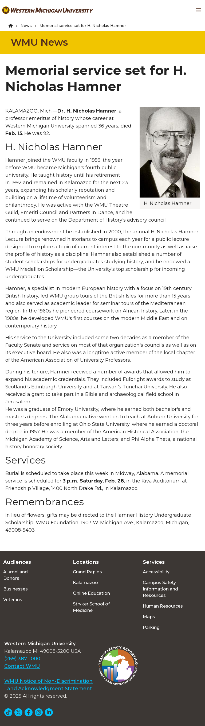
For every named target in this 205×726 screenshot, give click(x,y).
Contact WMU (22, 666)
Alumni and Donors (15, 575)
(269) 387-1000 (22, 659)
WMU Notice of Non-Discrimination (48, 681)
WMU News (39, 42)
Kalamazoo (85, 582)
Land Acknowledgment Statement (48, 689)
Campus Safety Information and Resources (160, 589)
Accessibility (156, 571)
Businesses (15, 589)
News (26, 25)
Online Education (91, 593)
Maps (149, 616)
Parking (151, 627)
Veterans (12, 599)
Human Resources (163, 606)
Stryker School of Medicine (91, 607)
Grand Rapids (87, 571)
